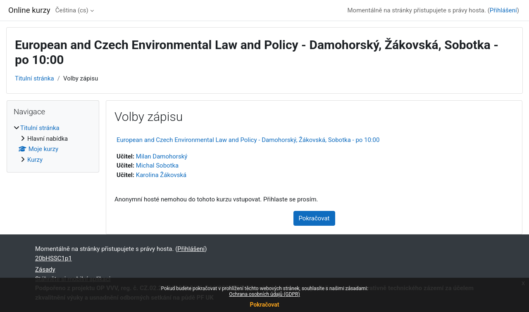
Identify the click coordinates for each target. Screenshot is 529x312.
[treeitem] (53, 143)
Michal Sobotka (157, 165)
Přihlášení (503, 10)
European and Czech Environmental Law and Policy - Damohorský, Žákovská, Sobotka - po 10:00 (248, 140)
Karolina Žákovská (161, 175)
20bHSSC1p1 (53, 258)
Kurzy (35, 159)
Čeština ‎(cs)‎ (71, 10)
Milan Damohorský (162, 156)
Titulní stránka (34, 78)
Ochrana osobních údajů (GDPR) (264, 294)
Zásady (45, 269)
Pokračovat (264, 304)
